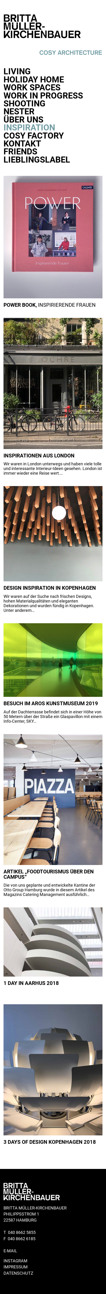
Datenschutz (18, 1273)
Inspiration (29, 128)
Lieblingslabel (37, 160)
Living (17, 71)
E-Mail (10, 1251)
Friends (20, 152)
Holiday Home (34, 80)
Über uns (23, 120)
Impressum (16, 1267)
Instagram (15, 1261)
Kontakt (22, 144)
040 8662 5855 (22, 1232)
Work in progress (43, 96)
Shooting (24, 104)
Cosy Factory (34, 136)
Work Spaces (32, 87)
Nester (19, 111)
